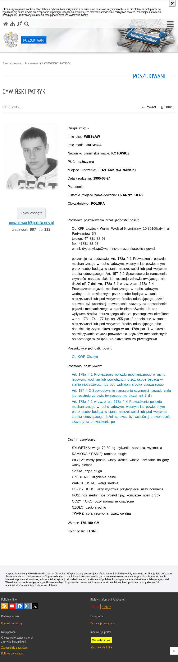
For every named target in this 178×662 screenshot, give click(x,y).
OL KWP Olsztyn (85, 356)
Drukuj (167, 107)
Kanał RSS (4, 606)
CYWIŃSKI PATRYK (57, 63)
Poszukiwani (32, 63)
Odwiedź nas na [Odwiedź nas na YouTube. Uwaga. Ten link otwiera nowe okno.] (12, 606)
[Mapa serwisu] (12, 23)
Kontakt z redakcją (11, 623)
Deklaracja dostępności (103, 623)
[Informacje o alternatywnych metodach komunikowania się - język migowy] (19, 23)
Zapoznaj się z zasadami (14, 647)
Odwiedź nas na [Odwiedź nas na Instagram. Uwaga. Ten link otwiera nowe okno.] (27, 606)
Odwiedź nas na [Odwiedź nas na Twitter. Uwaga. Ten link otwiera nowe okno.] (34, 606)
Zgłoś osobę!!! (31, 213)
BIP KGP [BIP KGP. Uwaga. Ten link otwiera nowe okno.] (106, 607)
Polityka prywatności (12, 653)
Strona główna (12, 63)
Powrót (149, 107)
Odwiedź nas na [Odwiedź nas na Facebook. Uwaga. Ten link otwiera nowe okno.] (19, 606)
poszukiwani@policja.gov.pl (31, 223)
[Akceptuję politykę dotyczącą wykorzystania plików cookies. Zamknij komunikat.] (172, 3)
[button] (170, 24)
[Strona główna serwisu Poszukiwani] (5, 23)
